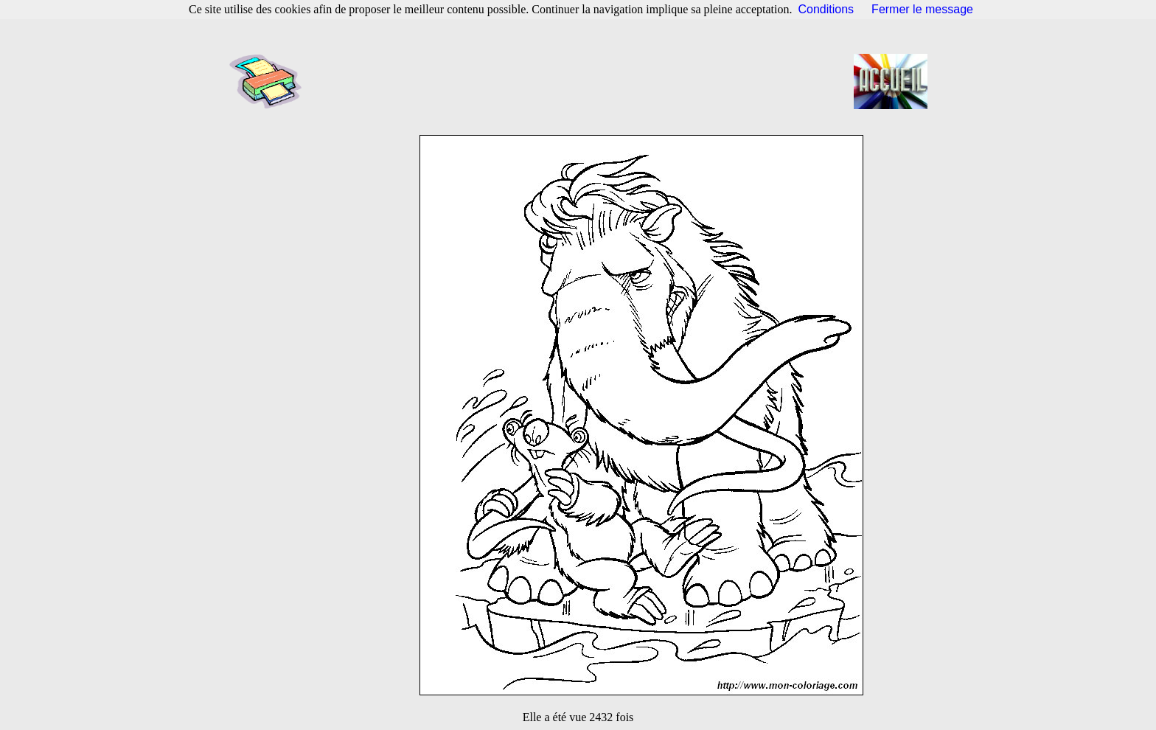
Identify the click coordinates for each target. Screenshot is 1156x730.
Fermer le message (922, 9)
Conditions (826, 9)
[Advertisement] (582, 81)
